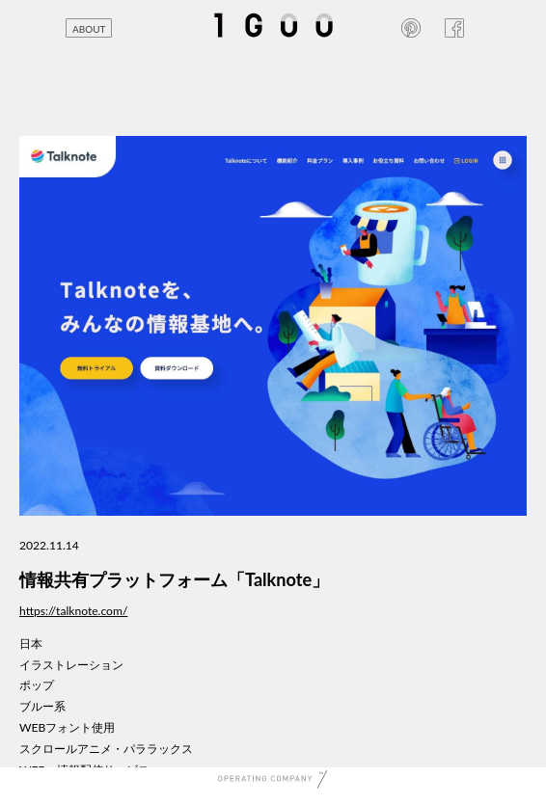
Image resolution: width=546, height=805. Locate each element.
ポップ (36, 685)
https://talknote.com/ (73, 611)
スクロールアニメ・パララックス (106, 748)
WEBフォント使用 (67, 727)
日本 (30, 643)
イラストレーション (71, 664)
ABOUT (89, 29)
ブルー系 (42, 706)
